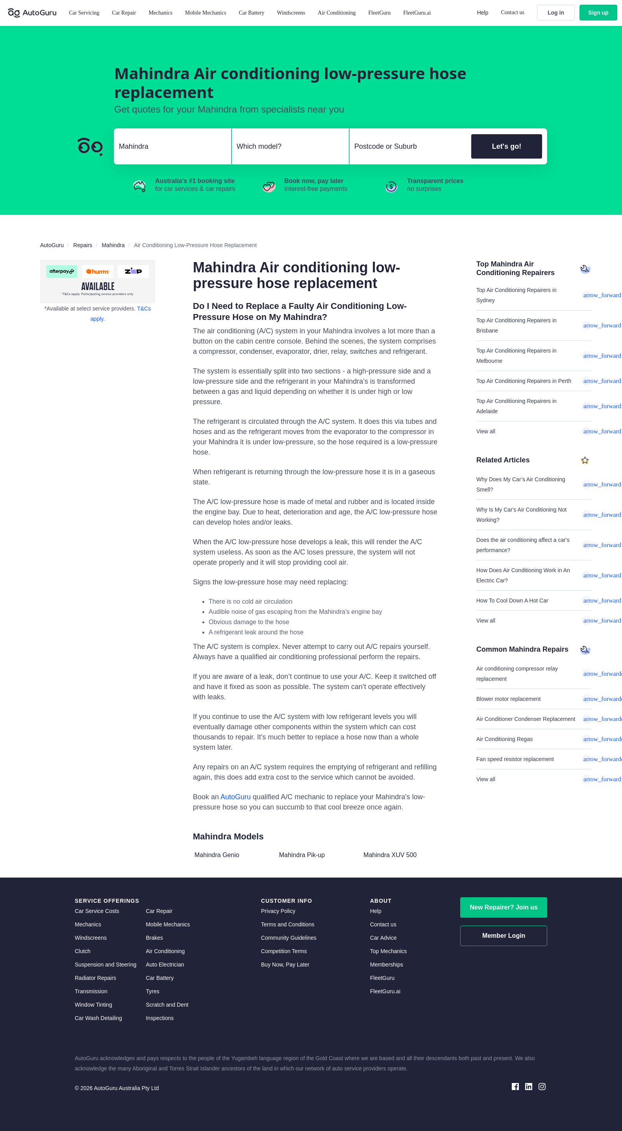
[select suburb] (408, 146)
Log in (556, 12)
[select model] (287, 146)
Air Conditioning (165, 951)
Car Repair (124, 13)
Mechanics (160, 13)
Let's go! (506, 146)
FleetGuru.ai (417, 13)
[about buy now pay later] (97, 281)
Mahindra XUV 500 (390, 855)
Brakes (154, 938)
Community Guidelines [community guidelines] (289, 938)
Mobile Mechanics (205, 13)
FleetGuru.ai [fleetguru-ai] (385, 991)
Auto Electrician (165, 964)
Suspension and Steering (105, 964)
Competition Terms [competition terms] (284, 951)
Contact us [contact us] (383, 924)
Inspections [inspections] (160, 1018)
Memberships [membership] (386, 964)
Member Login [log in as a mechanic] (503, 935)
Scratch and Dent (167, 1005)
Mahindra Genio (216, 855)
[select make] (169, 146)
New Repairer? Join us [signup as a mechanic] (504, 907)
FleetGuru (379, 13)
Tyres (152, 991)
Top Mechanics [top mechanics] (388, 951)
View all (533, 431)
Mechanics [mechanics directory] (88, 924)
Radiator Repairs (95, 978)
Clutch (83, 951)
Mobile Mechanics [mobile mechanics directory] (168, 924)
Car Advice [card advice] (383, 938)
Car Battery (160, 978)
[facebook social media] (515, 1086)
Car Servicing (84, 13)
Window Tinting (93, 1005)
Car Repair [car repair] (159, 911)
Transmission (91, 991)
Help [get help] (375, 911)
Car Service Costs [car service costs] (97, 911)
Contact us (513, 12)
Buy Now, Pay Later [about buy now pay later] (285, 964)
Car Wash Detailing (98, 1018)
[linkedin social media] (529, 1086)
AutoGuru (235, 797)
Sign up (598, 12)
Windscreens (91, 938)
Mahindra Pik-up (302, 855)
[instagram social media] (542, 1086)
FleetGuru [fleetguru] (382, 978)
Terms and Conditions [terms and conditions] (287, 924)
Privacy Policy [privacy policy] (278, 911)
